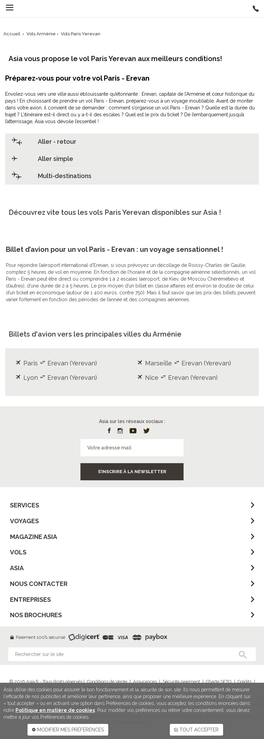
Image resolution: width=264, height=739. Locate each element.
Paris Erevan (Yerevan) (56, 363)
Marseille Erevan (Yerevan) (184, 363)
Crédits (245, 681)
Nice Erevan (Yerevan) (177, 377)
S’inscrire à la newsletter (132, 471)
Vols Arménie (41, 33)
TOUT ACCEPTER (196, 729)
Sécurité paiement (181, 681)
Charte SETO (219, 681)
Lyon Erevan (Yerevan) (56, 377)
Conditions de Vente (107, 681)
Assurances (145, 681)
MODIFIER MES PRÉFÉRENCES (68, 729)
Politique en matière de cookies (55, 710)
